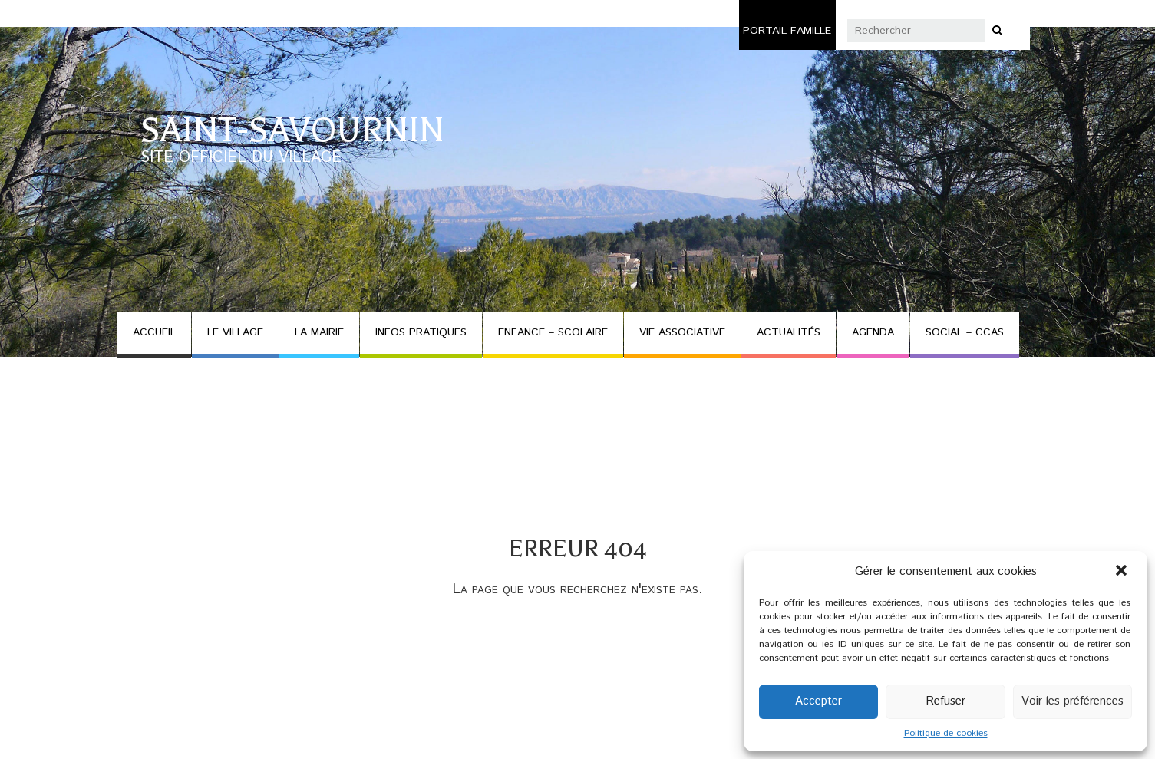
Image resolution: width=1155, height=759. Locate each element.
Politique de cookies (946, 733)
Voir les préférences (1072, 701)
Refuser (945, 701)
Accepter (818, 701)
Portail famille (787, 30)
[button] (1123, 572)
